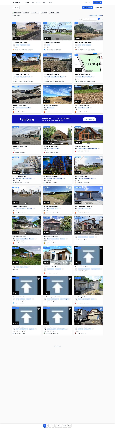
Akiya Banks (44, 12)
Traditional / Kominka (54, 12)
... (61, 425)
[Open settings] (85, 2)
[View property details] (26, 31)
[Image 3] (26, 70)
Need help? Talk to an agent (96, 15)
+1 (31, 76)
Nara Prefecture (83, 267)
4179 (65, 425)
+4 (95, 237)
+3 (33, 299)
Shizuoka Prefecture (83, 146)
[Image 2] (27, 39)
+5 (64, 178)
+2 (65, 76)
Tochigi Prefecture (83, 297)
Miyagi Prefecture (22, 236)
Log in (90, 2)
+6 (33, 178)
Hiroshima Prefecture (57, 297)
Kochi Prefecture (82, 327)
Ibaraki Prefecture (23, 42)
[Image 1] (25, 39)
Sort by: (80, 19)
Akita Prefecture (21, 297)
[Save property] (39, 24)
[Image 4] (28, 70)
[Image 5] (29, 70)
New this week (17, 12)
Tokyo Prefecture (21, 176)
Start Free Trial (97, 2)
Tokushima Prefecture (22, 327)
